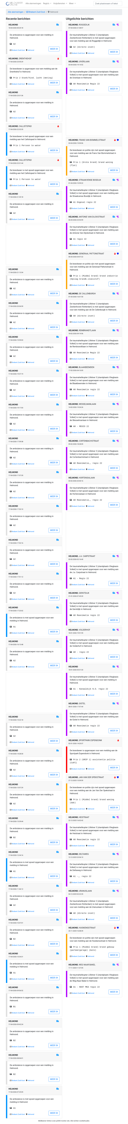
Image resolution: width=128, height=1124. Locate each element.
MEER (54, 49)
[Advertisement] (34, 244)
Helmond (31, 50)
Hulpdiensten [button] (59, 3)
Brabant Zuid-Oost (35, 12)
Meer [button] (71, 3)
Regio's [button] (46, 3)
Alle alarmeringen (33, 3)
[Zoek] (108, 3)
